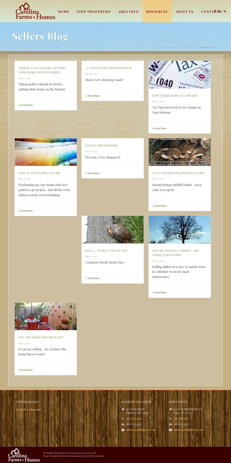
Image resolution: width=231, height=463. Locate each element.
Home (63, 12)
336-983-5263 (181, 418)
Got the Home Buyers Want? (41, 337)
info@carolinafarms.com (140, 430)
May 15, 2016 (24, 343)
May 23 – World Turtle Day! (106, 251)
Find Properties (94, 12)
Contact (210, 12)
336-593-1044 (134, 418)
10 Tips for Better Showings (108, 68)
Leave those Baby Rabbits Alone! (178, 173)
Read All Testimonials (28, 409)
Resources (157, 12)
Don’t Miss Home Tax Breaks (174, 95)
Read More (25, 104)
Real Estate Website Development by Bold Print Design (73, 456)
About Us (185, 12)
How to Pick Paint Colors (39, 173)
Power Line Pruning (101, 145)
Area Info (129, 12)
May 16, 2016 (24, 78)
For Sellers (190, 47)
